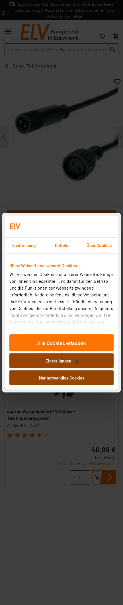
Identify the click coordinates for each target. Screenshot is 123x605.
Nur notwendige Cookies (61, 377)
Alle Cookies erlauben (61, 343)
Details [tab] (61, 245)
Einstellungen (62, 360)
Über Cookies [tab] (99, 245)
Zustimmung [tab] (24, 245)
